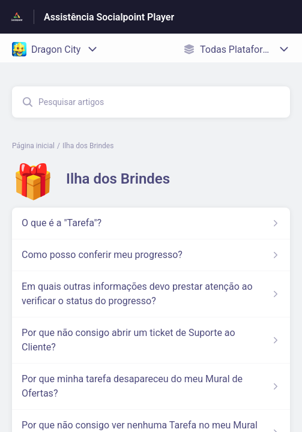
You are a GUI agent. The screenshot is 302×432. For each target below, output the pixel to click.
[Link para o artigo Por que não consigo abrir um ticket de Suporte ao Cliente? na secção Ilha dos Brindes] (151, 340)
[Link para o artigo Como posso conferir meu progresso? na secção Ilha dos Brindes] (151, 255)
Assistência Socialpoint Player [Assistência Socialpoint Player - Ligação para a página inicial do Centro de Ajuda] (109, 17)
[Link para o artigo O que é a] (151, 223)
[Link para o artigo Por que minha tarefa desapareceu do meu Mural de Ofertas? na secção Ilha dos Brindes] (151, 386)
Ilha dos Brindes (88, 146)
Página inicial (33, 146)
